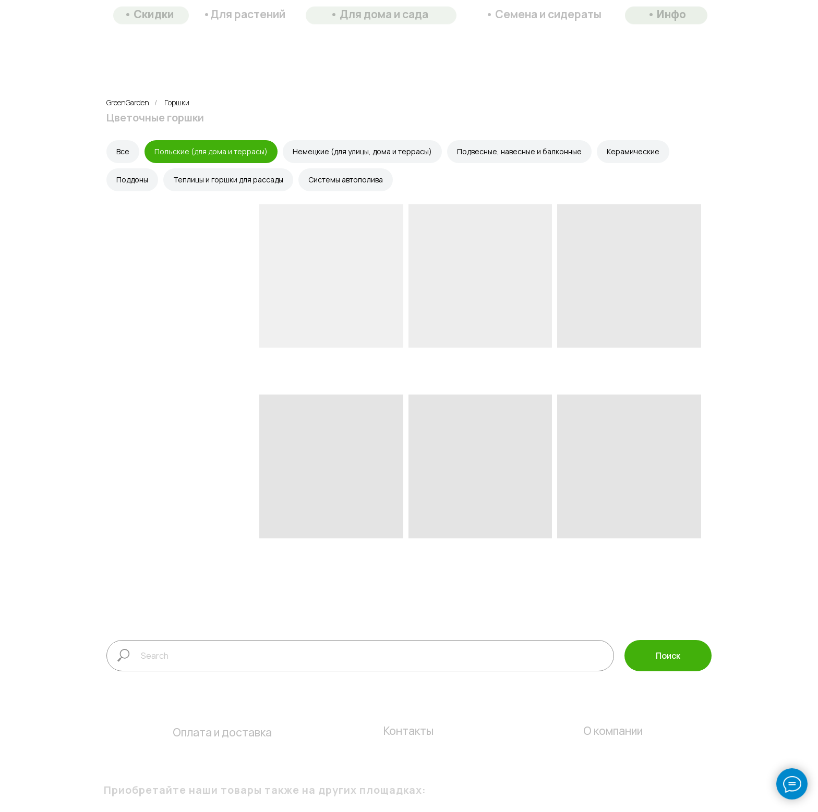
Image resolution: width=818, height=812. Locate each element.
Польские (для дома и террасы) (211, 151)
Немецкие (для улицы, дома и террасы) (362, 151)
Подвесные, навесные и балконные (519, 151)
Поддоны (132, 179)
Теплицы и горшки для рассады (228, 179)
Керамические (633, 151)
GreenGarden (127, 102)
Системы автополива (345, 179)
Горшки (176, 102)
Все (122, 151)
